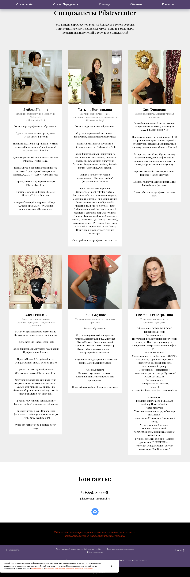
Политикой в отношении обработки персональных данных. (69, 569)
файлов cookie (37, 569)
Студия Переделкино (66, 4)
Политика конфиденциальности (120, 548)
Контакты (168, 4)
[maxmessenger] (95, 511)
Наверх (179, 550)
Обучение (136, 4)
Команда (104, 4)
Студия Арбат (24, 4)
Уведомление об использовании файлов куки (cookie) (78, 548)
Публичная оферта (95, 552)
